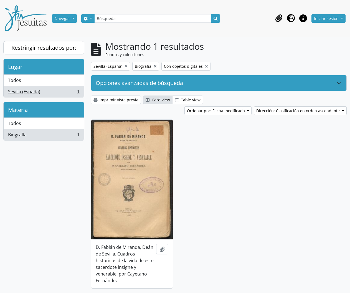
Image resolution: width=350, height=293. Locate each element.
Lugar (15, 67)
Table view (188, 99)
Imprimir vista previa (115, 99)
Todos (14, 80)
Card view (158, 99)
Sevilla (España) (44, 92)
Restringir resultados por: (43, 47)
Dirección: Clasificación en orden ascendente (298, 110)
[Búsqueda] (152, 18)
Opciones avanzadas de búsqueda (139, 83)
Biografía (44, 135)
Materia (18, 110)
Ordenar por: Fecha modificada (216, 110)
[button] (279, 18)
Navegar (63, 18)
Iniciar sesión (327, 18)
